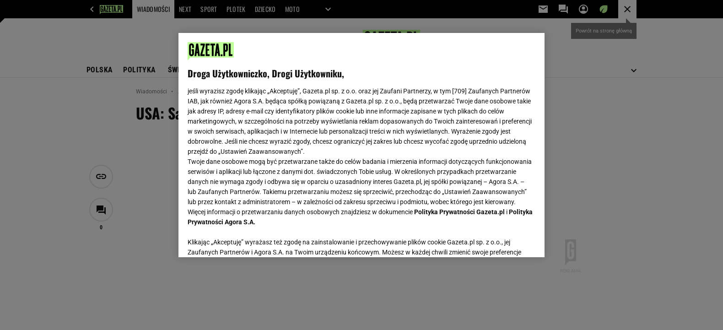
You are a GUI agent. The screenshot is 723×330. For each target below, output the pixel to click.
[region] (361, 145)
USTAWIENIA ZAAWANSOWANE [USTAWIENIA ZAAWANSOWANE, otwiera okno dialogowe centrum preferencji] (247, 239)
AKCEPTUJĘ (504, 239)
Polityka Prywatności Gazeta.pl (459, 212)
